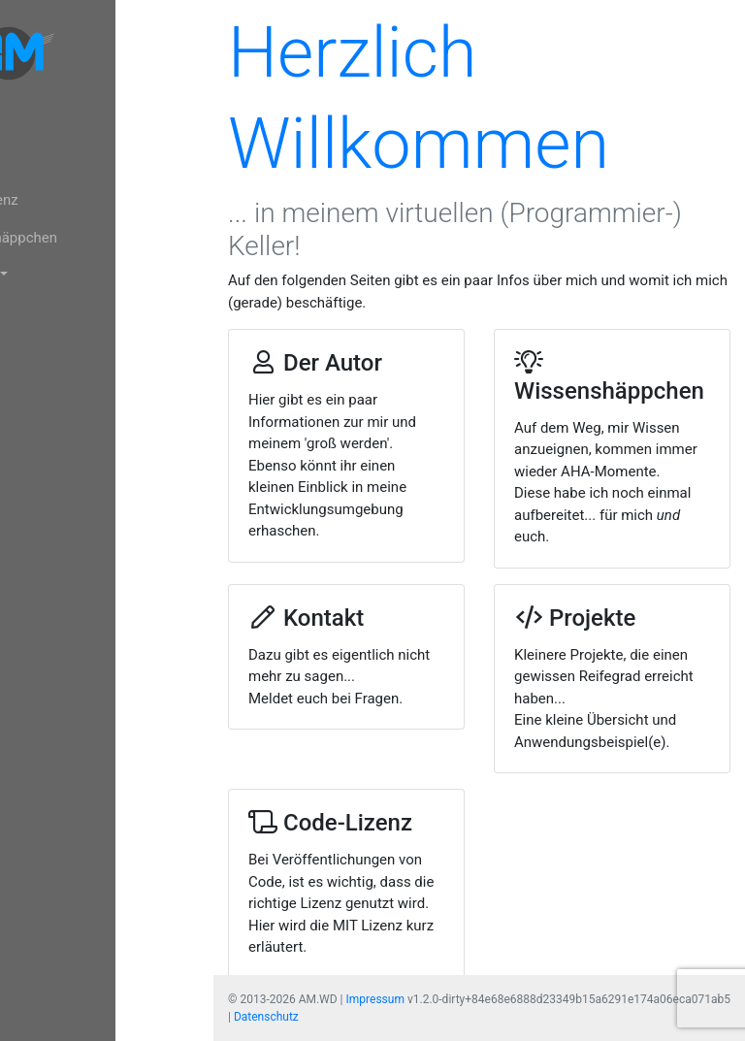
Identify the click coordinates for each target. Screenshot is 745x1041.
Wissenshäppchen (86, 237)
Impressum (375, 999)
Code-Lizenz (66, 200)
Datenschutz (266, 1017)
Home (46, 125)
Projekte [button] (55, 274)
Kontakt (51, 312)
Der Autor (57, 163)
